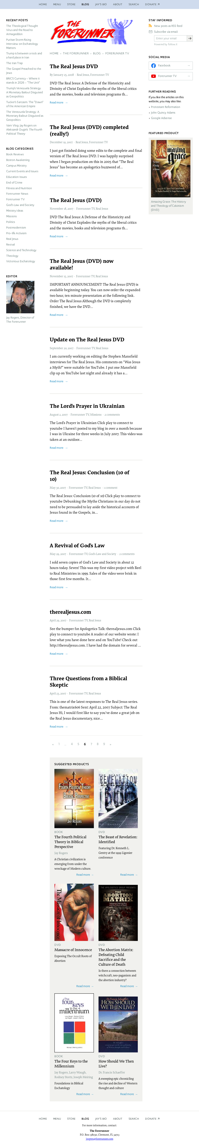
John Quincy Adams (163, 113)
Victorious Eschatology (20, 261)
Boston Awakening (18, 160)
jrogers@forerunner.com (99, 1138)
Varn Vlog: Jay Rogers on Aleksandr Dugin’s (24, 130)
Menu (57, 4)
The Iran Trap (14, 63)
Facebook (164, 65)
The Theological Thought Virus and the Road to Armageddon (22, 30)
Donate (151, 1119)
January (58, 75)
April (53, 620)
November (56, 208)
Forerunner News (17, 194)
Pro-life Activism (16, 233)
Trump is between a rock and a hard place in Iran (24, 55)
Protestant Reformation (165, 107)
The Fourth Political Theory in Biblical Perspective (70, 841)
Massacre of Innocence (73, 949)
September (56, 348)
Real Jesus (83, 75)
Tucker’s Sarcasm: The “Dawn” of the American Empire (24, 104)
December (56, 142)
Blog (85, 4)
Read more (56, 102)
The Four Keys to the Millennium (71, 1063)
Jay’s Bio (101, 4)
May (53, 487)
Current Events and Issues (22, 171)
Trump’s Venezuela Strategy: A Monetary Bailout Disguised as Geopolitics (24, 92)
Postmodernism (16, 228)
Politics (10, 222)
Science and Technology (21, 250)
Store (71, 4)
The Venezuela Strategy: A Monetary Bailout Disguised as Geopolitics (24, 116)
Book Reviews (15, 154)
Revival (10, 244)
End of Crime (14, 183)
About (117, 4)
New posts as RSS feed (168, 26)
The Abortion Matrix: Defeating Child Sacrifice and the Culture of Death (116, 957)
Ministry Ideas (14, 211)
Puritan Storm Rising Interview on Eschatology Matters (22, 44)
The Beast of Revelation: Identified (118, 839)
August (54, 414)
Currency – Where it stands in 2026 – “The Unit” (23, 81)
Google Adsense (161, 118)
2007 (70, 142)
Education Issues (16, 177)
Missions (95, 414)
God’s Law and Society (102, 554)
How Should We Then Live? (116, 1063)
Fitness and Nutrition (19, 188)
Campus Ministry (16, 166)
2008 (71, 75)
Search (134, 4)
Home (43, 4)
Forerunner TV (99, 75)
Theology (12, 256)
